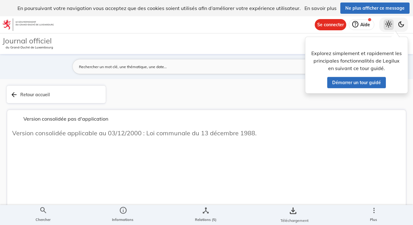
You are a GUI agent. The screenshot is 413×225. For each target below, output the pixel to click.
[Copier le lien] (325, 166)
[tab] (389, 101)
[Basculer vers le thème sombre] (401, 24)
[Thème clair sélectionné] (389, 24)
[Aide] (361, 24)
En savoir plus (320, 8)
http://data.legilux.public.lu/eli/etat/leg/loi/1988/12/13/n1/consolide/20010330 (330, 183)
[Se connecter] (330, 24)
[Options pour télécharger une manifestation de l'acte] (388, 181)
